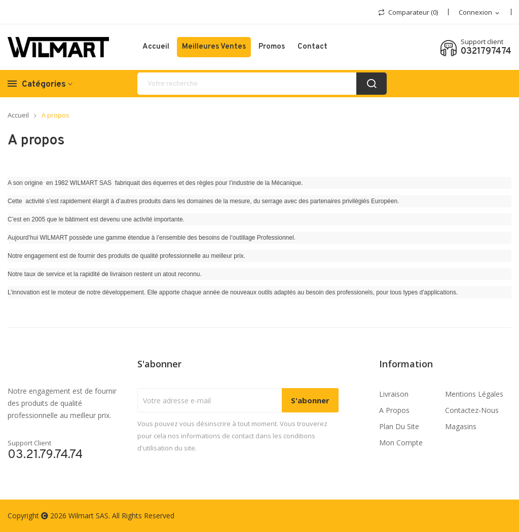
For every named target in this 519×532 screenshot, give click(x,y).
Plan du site (399, 426)
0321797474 (486, 51)
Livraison (394, 394)
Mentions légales (474, 394)
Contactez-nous (472, 410)
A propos (394, 410)
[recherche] (262, 83)
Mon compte (401, 442)
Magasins (460, 426)
